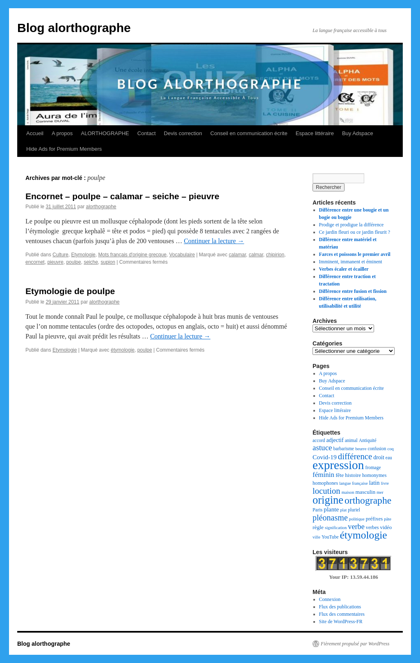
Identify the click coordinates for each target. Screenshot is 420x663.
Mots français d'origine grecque (132, 255)
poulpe (73, 262)
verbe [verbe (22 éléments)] (356, 527)
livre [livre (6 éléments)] (385, 483)
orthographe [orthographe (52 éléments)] (368, 500)
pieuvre (55, 262)
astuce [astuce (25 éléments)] (322, 447)
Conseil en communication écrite (249, 133)
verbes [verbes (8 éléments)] (372, 527)
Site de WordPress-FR (341, 621)
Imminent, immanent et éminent (350, 262)
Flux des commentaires (342, 614)
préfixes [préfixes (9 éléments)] (374, 519)
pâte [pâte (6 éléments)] (387, 519)
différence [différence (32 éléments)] (355, 456)
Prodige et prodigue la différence (351, 225)
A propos (62, 133)
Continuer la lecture (214, 240)
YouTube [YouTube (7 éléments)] (330, 536)
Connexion (330, 599)
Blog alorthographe (74, 28)
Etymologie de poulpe (70, 291)
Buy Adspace (357, 133)
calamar (237, 255)
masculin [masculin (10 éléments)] (366, 492)
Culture (60, 255)
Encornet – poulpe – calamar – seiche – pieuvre (122, 196)
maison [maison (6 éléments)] (348, 492)
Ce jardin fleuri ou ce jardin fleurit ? (354, 232)
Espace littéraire (315, 133)
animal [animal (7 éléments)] (351, 440)
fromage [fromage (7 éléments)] (373, 467)
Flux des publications (340, 607)
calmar (256, 255)
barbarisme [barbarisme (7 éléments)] (343, 448)
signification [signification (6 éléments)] (336, 527)
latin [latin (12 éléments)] (374, 482)
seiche (91, 262)
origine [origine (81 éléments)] (328, 500)
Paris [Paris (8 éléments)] (317, 510)
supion (107, 262)
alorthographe (101, 206)
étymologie (123, 350)
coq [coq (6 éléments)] (390, 449)
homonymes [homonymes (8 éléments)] (374, 475)
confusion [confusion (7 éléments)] (377, 448)
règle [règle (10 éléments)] (318, 527)
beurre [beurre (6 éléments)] (360, 449)
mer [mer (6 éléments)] (380, 492)
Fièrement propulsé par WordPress (355, 644)
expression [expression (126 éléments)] (338, 465)
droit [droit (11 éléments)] (378, 457)
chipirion (275, 255)
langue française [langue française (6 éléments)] (353, 483)
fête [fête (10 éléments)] (340, 475)
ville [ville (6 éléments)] (316, 537)
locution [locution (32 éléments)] (326, 490)
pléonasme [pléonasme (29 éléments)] (330, 517)
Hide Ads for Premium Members (64, 149)
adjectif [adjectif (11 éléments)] (334, 440)
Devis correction (183, 133)
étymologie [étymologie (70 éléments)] (363, 535)
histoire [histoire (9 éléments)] (353, 475)
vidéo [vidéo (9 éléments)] (386, 527)
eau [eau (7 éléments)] (389, 457)
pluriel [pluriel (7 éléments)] (354, 509)
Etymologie (83, 255)
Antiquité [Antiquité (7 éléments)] (368, 440)
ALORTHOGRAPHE (105, 133)
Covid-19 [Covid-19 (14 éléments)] (325, 457)
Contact (146, 133)
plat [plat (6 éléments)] (343, 510)
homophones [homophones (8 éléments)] (325, 483)
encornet (35, 262)
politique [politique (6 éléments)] (357, 519)
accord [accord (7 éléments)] (319, 440)
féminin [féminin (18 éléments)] (323, 475)
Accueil (34, 133)
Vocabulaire (182, 255)
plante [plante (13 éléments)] (331, 509)
